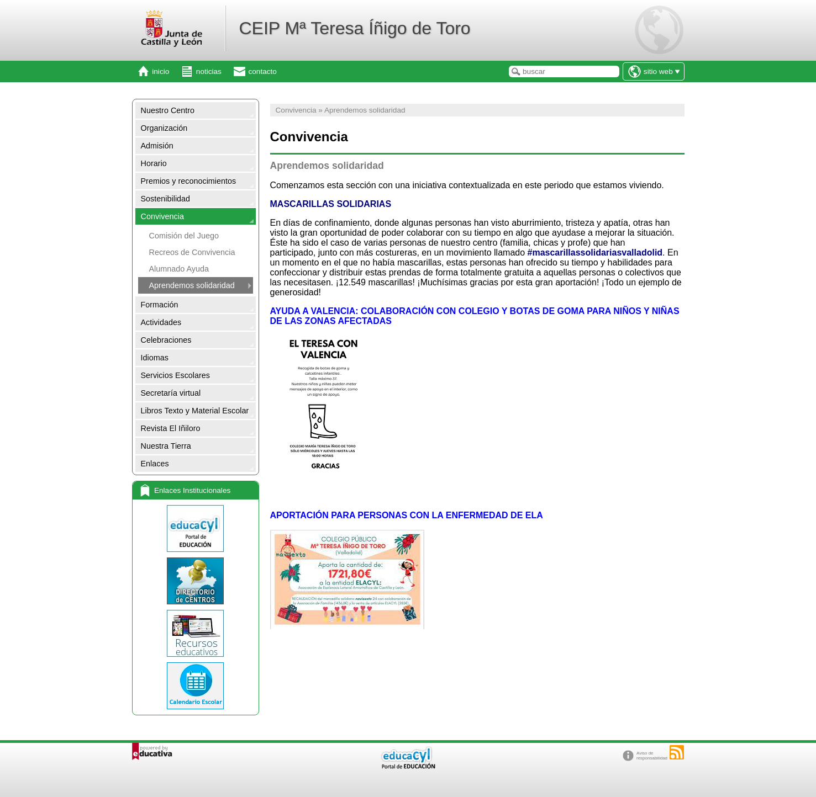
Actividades (161, 322)
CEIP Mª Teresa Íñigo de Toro (354, 28)
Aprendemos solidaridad (192, 285)
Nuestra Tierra (166, 446)
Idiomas (155, 357)
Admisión (157, 145)
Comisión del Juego (184, 235)
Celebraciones (166, 340)
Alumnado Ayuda (179, 268)
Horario (154, 163)
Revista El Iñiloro (171, 428)
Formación (159, 304)
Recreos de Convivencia (192, 252)
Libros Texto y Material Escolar (195, 410)
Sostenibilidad (166, 198)
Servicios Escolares (175, 375)
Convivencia (162, 216)
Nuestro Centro (168, 110)
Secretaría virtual (171, 393)
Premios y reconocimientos (188, 181)
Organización (164, 128)
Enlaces (155, 463)
